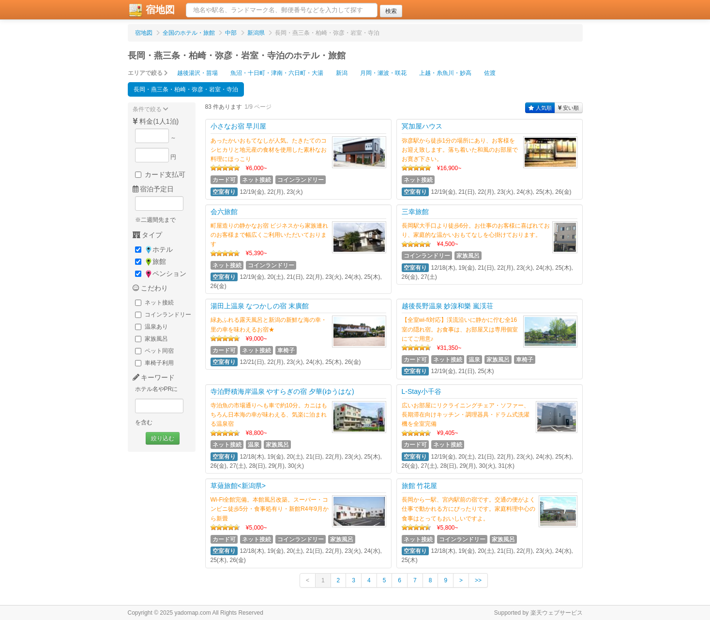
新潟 (341, 73)
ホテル (154, 249)
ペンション (160, 274)
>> (478, 580)
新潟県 (256, 32)
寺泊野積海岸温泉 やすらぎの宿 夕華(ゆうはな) (282, 391)
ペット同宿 (154, 350)
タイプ (148, 235)
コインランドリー (163, 314)
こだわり (150, 288)
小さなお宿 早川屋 (239, 126)
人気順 (540, 108)
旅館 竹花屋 (420, 486)
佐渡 (490, 73)
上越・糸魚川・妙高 (445, 73)
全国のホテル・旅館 (189, 32)
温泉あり (151, 326)
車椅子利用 (154, 363)
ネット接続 (154, 302)
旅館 (150, 262)
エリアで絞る (148, 73)
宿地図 (151, 10)
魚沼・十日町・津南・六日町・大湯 (276, 73)
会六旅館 (224, 212)
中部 (231, 32)
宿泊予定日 (153, 189)
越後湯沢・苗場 (197, 73)
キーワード (154, 377)
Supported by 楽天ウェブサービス (538, 612)
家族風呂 (151, 338)
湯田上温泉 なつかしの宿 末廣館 (260, 306)
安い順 (568, 108)
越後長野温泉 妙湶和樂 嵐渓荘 (448, 306)
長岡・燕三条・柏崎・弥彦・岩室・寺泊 (186, 89)
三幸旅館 (415, 212)
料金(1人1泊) (156, 121)
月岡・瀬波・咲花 (383, 73)
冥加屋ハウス (422, 126)
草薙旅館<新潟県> (238, 486)
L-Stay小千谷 (421, 391)
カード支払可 (160, 174)
